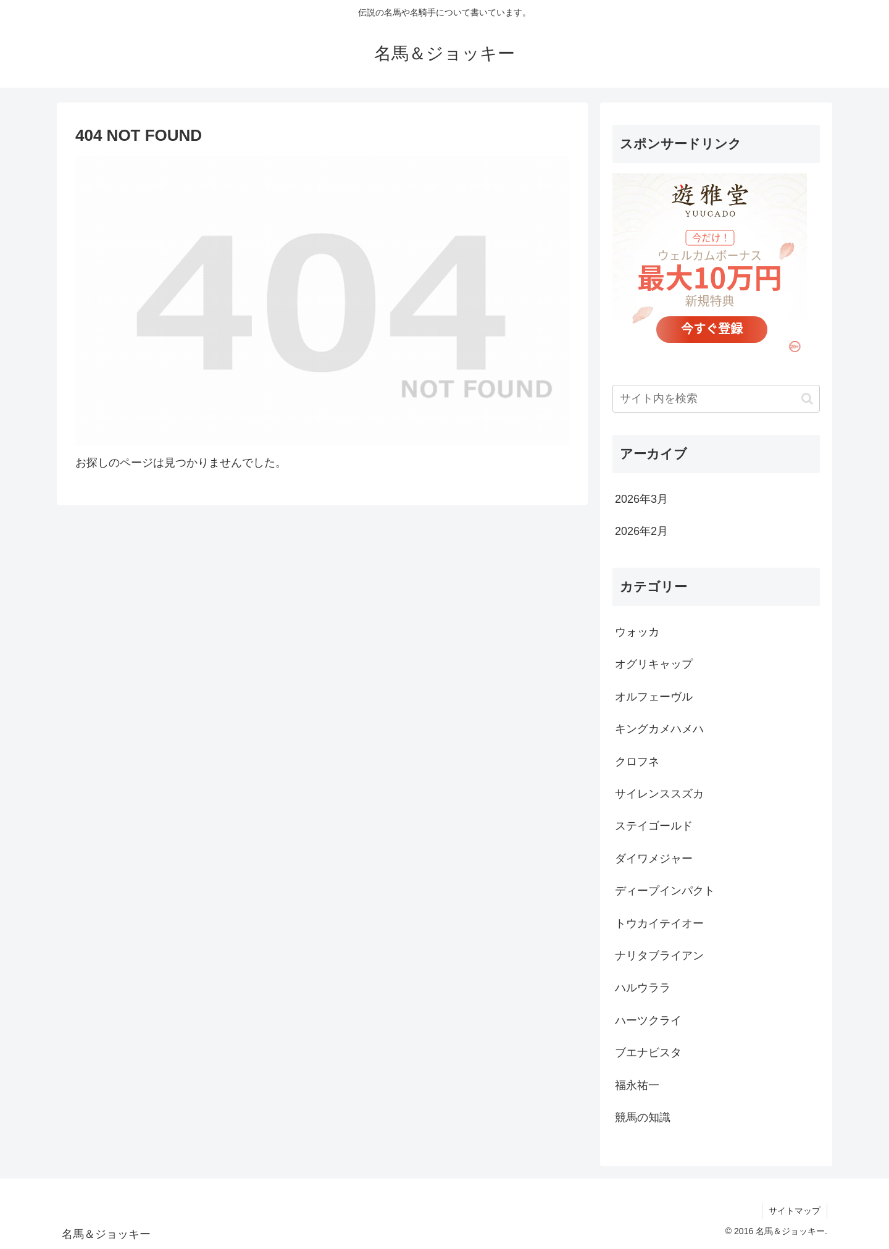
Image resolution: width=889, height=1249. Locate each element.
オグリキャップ (654, 664)
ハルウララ (642, 988)
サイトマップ (794, 1211)
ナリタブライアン (659, 955)
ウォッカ (637, 632)
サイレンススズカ (659, 794)
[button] (807, 399)
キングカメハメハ (659, 729)
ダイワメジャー (654, 858)
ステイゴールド (654, 826)
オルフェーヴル (654, 697)
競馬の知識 (642, 1117)
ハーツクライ (648, 1020)
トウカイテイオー (659, 923)
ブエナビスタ (648, 1052)
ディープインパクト (665, 891)
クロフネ (637, 761)
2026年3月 (641, 499)
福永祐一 (637, 1085)
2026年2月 (641, 531)
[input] (716, 399)
